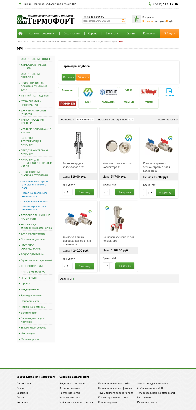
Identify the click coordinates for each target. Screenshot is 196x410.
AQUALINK (108, 102)
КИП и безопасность (33, 271)
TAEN (88, 102)
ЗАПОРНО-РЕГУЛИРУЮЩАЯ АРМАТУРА (31, 141)
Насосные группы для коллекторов (34, 194)
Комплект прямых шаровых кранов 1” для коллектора (77, 240)
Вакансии (112, 33)
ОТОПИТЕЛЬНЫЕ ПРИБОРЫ (31, 75)
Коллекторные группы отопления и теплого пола (35, 184)
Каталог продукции (41, 33)
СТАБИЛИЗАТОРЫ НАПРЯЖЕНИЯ (31, 103)
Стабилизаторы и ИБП (150, 388)
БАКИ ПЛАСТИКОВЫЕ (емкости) (33, 112)
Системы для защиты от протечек (34, 320)
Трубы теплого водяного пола (115, 392)
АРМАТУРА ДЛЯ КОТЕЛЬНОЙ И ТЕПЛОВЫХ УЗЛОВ (36, 163)
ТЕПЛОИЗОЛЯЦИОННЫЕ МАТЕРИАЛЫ (35, 217)
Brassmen (67, 90)
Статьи (130, 33)
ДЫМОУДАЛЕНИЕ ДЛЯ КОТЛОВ (34, 66)
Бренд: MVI (69, 184)
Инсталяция (28, 333)
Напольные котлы (69, 397)
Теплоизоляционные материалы (156, 392)
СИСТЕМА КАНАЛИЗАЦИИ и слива (36, 130)
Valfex (149, 102)
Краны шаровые (108, 402)
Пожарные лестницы (33, 306)
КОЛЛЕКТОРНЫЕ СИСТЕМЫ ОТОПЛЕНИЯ (58, 41)
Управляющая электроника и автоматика (36, 226)
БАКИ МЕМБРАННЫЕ (33, 233)
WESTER (128, 102)
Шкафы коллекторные (35, 201)
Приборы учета (30, 301)
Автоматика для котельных (152, 383)
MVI (121, 41)
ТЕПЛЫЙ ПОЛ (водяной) (35, 95)
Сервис (92, 33)
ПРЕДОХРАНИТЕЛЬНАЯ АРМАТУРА (34, 152)
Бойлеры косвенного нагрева (76, 402)
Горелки (25, 283)
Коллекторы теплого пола (113, 397)
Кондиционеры (30, 289)
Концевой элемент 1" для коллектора (118, 239)
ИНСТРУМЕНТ (29, 277)
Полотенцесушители (33, 239)
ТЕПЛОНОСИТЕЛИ (32, 266)
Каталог (31, 41)
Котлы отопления (69, 388)
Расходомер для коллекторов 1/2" (73, 165)
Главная (21, 41)
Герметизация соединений (36, 260)
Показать (68, 77)
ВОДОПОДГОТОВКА (32, 254)
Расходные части (147, 402)
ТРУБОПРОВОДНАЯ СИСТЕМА (32, 121)
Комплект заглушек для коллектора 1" (117, 165)
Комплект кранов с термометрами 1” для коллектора (156, 167)
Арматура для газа (31, 295)
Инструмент (144, 397)
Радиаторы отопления (72, 383)
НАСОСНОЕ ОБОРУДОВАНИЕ (31, 247)
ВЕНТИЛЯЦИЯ (29, 312)
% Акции (169, 33)
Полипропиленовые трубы (114, 383)
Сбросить (83, 77)
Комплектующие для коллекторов (99, 41)
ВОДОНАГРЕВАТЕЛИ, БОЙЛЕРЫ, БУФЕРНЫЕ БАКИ (34, 86)
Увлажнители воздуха (33, 327)
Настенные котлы (69, 392)
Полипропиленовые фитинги (115, 388)
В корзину (84, 192)
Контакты (149, 33)
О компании (72, 33)
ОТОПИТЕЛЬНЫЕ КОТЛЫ (35, 59)
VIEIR (128, 90)
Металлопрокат (30, 339)
